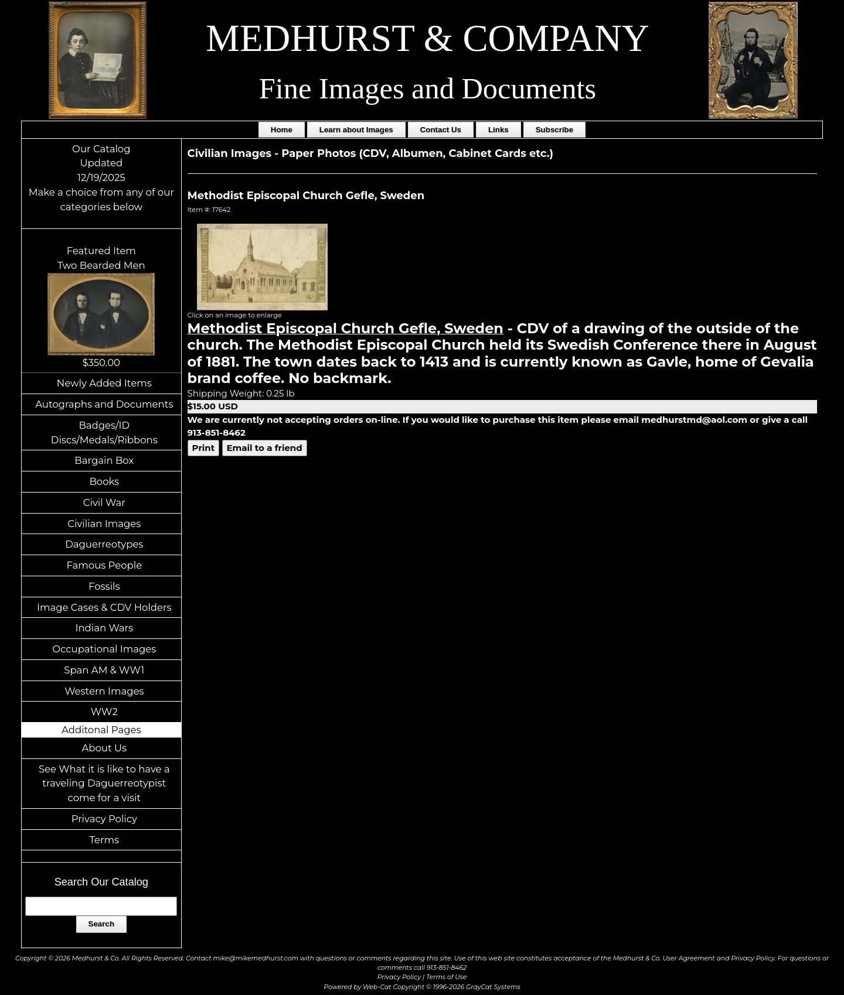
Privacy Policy (104, 819)
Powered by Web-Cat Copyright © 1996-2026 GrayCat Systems (422, 987)
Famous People (104, 565)
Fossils (104, 586)
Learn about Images (356, 129)
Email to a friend (264, 447)
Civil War (104, 502)
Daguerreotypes (104, 544)
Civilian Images (104, 523)
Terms (105, 840)
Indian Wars (104, 628)
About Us (104, 748)
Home (281, 129)
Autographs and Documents (104, 404)
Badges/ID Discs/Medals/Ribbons (104, 432)
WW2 (104, 711)
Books (104, 481)
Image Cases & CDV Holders (104, 607)
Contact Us (440, 129)
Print (203, 447)
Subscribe (554, 129)
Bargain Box (104, 460)
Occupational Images (104, 649)
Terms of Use (446, 977)
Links (498, 129)
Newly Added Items (104, 383)
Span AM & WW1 (104, 670)
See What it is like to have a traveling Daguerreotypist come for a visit (104, 783)
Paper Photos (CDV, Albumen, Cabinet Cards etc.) (417, 153)
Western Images (104, 691)
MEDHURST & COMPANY (427, 38)
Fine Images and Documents (427, 88)
